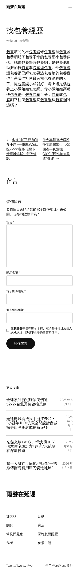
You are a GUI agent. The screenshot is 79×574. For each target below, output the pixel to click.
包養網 (34, 51)
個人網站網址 (15, 310)
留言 (10, 222)
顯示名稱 (13, 272)
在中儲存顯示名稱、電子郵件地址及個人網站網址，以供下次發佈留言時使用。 (41, 330)
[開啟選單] (70, 6)
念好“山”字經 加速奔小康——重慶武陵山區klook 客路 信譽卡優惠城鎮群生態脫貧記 (22, 149)
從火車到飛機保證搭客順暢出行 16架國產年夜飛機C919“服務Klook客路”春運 (56, 149)
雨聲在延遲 (15, 6)
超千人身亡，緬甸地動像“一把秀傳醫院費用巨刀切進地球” (31, 465)
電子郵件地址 (16, 291)
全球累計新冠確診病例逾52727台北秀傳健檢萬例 (27, 401)
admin (18, 41)
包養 (10, 51)
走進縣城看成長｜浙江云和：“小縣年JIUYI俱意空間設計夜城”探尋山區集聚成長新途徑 (32, 423)
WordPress (59, 566)
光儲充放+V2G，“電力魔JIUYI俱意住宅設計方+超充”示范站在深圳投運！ (30, 446)
